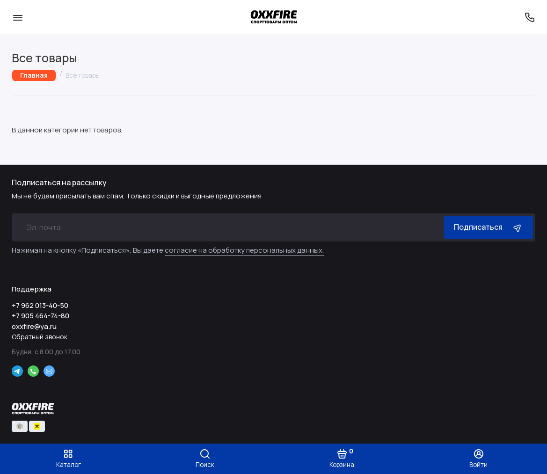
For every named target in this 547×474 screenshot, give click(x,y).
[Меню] (17, 17)
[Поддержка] (529, 17)
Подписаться (488, 227)
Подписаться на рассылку (59, 182)
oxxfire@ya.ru (34, 326)
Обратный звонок (39, 336)
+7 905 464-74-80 (40, 316)
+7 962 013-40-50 (40, 305)
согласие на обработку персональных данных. (244, 250)
